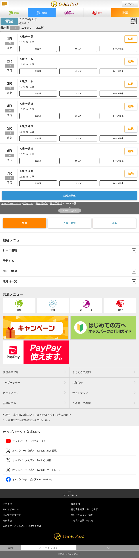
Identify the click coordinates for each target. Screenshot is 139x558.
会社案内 (75, 504)
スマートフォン (48, 547)
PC (108, 547)
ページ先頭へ (69, 210)
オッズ (78, 49)
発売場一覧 (42, 203)
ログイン (130, 4)
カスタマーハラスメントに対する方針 (22, 526)
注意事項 (7, 504)
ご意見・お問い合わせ (82, 520)
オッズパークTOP (11, 203)
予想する (69, 261)
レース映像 (118, 49)
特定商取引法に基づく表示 (84, 509)
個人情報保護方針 (12, 515)
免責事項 (7, 520)
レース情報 (69, 250)
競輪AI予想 (69, 195)
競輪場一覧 (69, 281)
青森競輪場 (56, 203)
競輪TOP (28, 203)
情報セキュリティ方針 (82, 515)
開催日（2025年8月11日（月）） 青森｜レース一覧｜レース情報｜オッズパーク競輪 (65, 4)
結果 (131, 38)
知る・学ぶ (69, 271)
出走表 (38, 49)
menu (4, 4)
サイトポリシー (11, 509)
